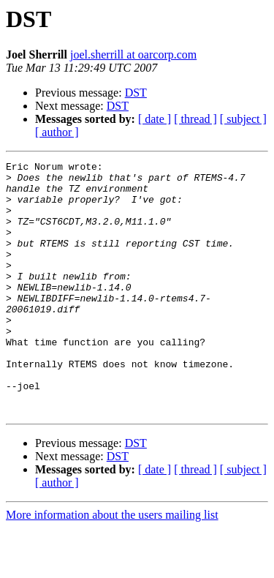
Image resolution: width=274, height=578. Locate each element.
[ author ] (57, 132)
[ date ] (154, 119)
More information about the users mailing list (112, 565)
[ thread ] (195, 119)
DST (136, 92)
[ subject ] (243, 119)
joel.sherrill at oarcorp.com (133, 54)
